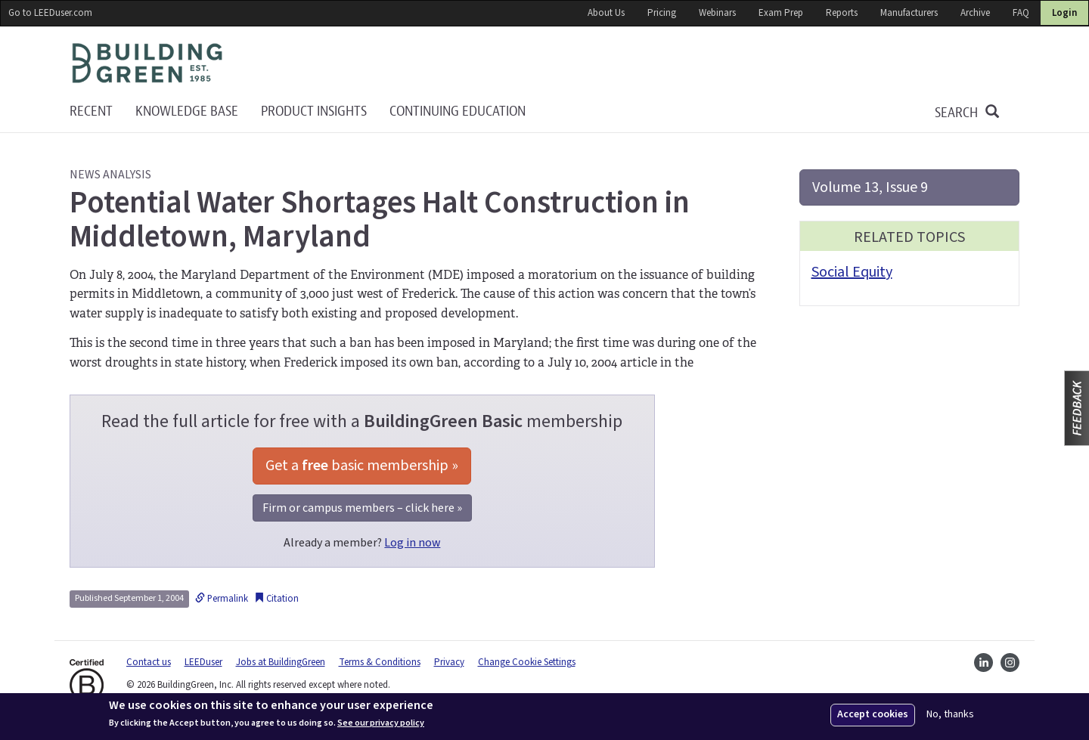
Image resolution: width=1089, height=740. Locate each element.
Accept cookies (872, 714)
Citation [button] (276, 598)
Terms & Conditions (379, 662)
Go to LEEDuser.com (50, 13)
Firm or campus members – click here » (362, 508)
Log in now (412, 542)
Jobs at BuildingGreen (280, 662)
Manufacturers (909, 13)
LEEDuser (203, 662)
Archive (975, 13)
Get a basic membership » (361, 465)
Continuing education (457, 111)
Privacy (449, 662)
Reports (842, 13)
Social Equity (851, 272)
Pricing (661, 13)
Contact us (148, 662)
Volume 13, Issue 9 (870, 187)
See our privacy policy (380, 723)
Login (1064, 13)
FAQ (1021, 13)
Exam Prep (781, 13)
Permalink (221, 598)
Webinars (717, 13)
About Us (606, 13)
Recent (91, 111)
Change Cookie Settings (527, 662)
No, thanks (950, 714)
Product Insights (314, 111)
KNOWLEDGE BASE (186, 111)
